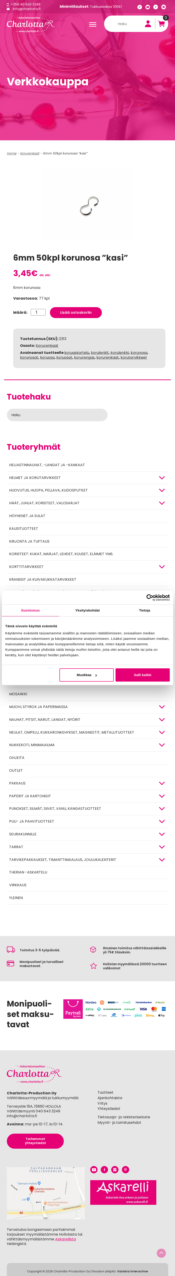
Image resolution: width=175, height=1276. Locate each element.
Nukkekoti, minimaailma (32, 743)
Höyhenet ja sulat (27, 514)
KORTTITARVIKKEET (26, 565)
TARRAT (16, 845)
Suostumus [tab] (30, 610)
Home (11, 153)
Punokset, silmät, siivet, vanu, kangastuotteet (55, 807)
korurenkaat (107, 355)
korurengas (84, 355)
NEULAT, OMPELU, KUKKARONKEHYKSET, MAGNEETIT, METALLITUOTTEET (71, 730)
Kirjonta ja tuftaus (29, 539)
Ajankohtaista (110, 1096)
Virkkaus (17, 883)
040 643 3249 (48, 1109)
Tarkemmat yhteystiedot (35, 1139)
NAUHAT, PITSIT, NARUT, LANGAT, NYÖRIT (44, 718)
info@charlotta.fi (27, 8)
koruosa (47, 355)
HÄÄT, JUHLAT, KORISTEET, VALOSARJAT (44, 501)
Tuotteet (105, 1090)
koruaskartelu (76, 351)
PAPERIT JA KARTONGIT (30, 794)
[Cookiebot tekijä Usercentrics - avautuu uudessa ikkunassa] (150, 597)
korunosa (139, 351)
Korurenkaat (29, 153)
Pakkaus (17, 781)
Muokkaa (87, 675)
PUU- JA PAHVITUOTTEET (31, 820)
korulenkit (100, 351)
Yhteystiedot (109, 1107)
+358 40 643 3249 (26, 4)
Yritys (102, 1101)
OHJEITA (16, 756)
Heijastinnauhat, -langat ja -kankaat (47, 463)
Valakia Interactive (132, 1270)
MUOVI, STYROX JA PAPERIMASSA (38, 705)
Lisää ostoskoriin (76, 311)
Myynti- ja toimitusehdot (119, 1121)
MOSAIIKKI (18, 692)
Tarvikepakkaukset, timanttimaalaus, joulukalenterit (62, 858)
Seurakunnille (22, 832)
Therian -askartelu (28, 870)
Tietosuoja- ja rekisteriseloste (124, 1115)
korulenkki (120, 351)
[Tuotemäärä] (38, 310)
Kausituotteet (23, 527)
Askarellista (65, 1237)
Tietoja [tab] (144, 610)
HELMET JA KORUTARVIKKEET (35, 476)
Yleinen (16, 896)
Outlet (16, 768)
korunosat (29, 355)
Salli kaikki (143, 675)
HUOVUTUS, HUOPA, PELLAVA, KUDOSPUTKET (48, 489)
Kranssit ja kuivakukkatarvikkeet (42, 577)
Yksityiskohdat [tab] (87, 610)
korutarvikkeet (134, 355)
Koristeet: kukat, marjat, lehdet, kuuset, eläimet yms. (61, 552)
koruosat (64, 355)
